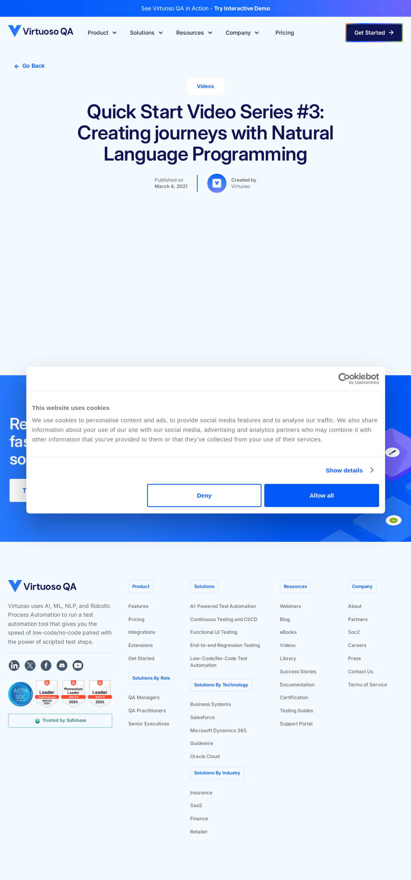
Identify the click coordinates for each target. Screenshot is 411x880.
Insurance (201, 793)
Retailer (199, 832)
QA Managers (143, 697)
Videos (287, 645)
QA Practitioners (147, 710)
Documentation (297, 685)
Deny (204, 495)
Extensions (140, 645)
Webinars (290, 606)
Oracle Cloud (205, 756)
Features (138, 606)
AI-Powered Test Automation (223, 606)
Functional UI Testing (213, 632)
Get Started (141, 658)
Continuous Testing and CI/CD (224, 619)
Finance (199, 818)
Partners (358, 619)
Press (354, 658)
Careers (357, 645)
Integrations (141, 632)
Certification (294, 697)
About (355, 606)
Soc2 (354, 632)
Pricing (136, 619)
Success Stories (298, 671)
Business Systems (210, 704)
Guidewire (201, 743)
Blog (285, 619)
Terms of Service (367, 685)
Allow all (322, 495)
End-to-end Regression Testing (225, 645)
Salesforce (202, 717)
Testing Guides (296, 710)
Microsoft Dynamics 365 (218, 730)
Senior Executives (148, 724)
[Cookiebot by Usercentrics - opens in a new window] (344, 378)
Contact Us (360, 671)
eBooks (288, 632)
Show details (344, 469)
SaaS (196, 805)
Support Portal (296, 724)
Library (288, 658)
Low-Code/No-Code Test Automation (218, 661)
